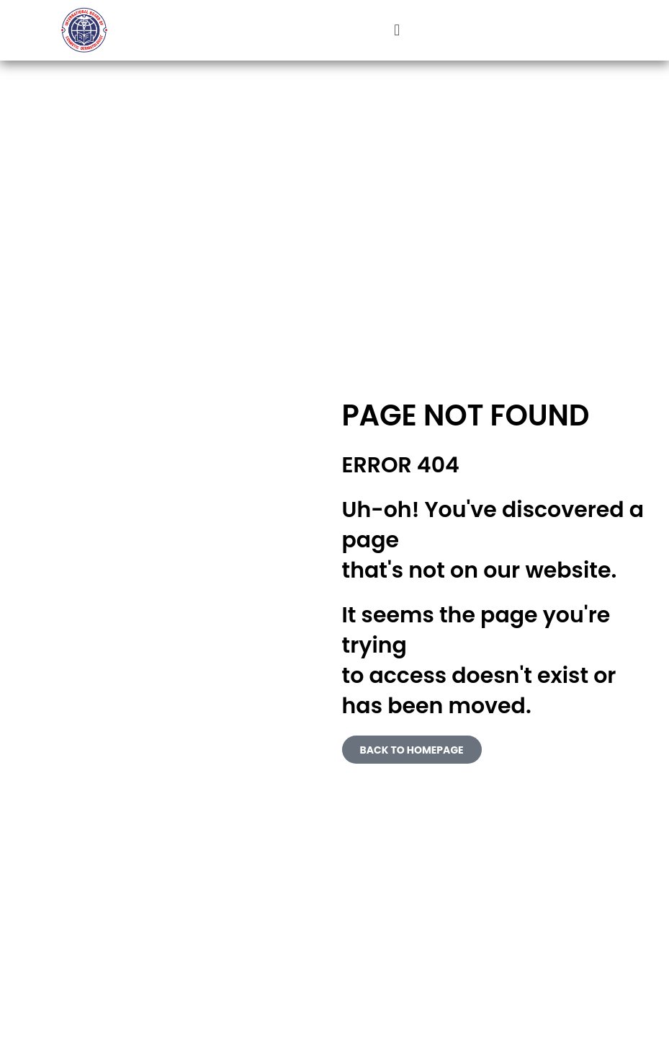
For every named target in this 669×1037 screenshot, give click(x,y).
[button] (397, 31)
